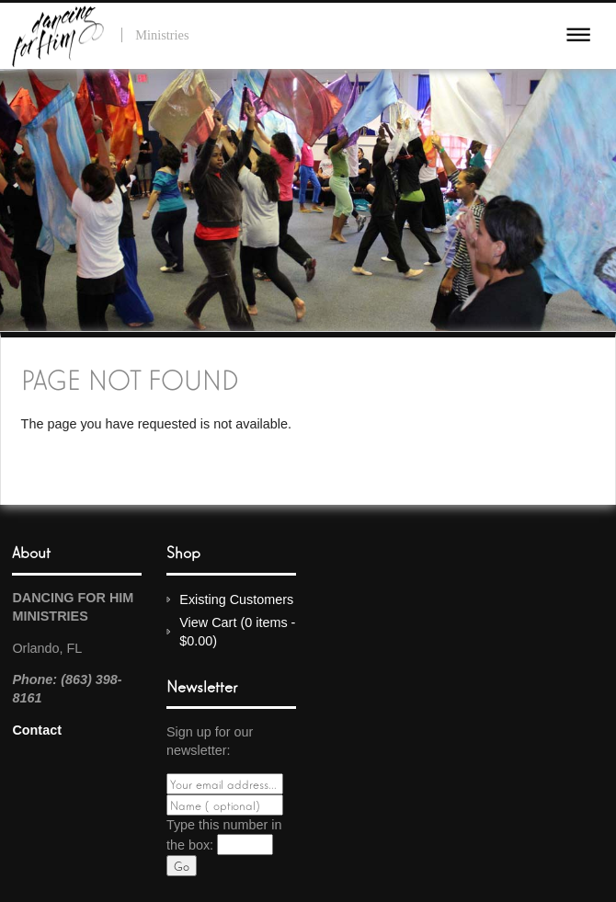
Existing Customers (236, 599)
